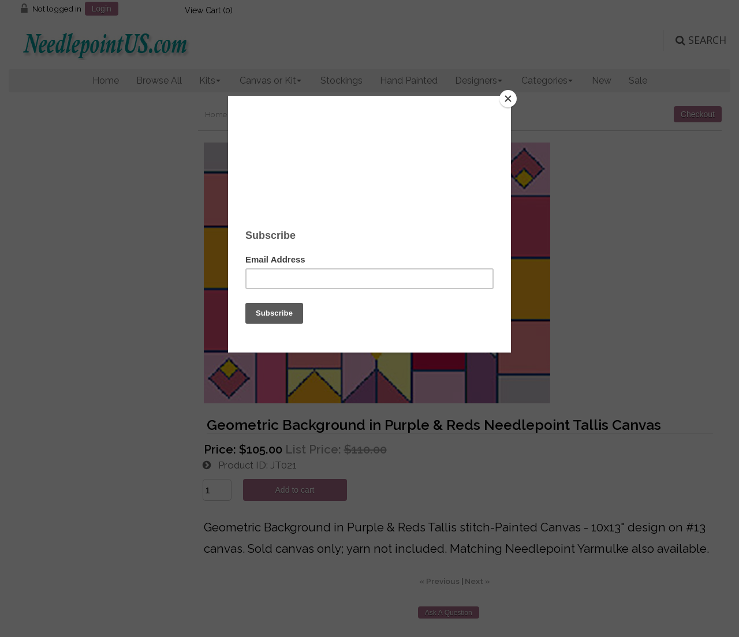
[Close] (508, 98)
